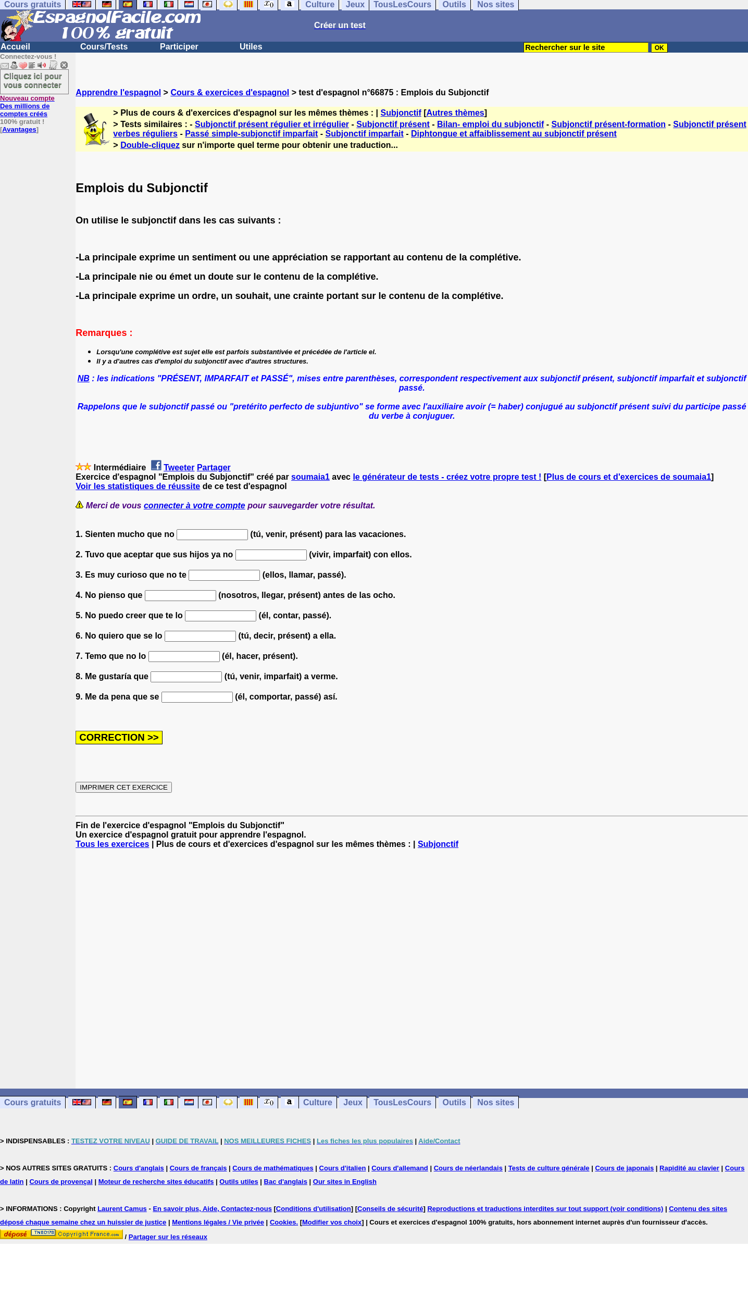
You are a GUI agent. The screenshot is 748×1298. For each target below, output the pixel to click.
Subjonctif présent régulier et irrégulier (272, 124)
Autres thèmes (455, 112)
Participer (179, 46)
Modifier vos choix (331, 1222)
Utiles (251, 46)
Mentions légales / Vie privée (218, 1222)
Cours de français (198, 1168)
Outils (454, 1102)
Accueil (15, 46)
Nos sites (495, 1102)
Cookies (283, 1222)
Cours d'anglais (139, 1168)
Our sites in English (345, 1181)
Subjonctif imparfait (365, 133)
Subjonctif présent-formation (609, 124)
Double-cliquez (150, 145)
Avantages (19, 129)
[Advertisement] (412, 969)
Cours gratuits (32, 1102)
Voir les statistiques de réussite (138, 486)
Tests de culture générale (549, 1168)
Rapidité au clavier (689, 1168)
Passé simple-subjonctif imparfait (251, 133)
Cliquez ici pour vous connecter (33, 80)
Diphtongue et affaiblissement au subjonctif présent (514, 133)
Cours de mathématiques (272, 1168)
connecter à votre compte (194, 505)
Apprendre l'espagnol (118, 92)
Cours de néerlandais (468, 1168)
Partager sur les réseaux (168, 1237)
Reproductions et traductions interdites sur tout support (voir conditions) (545, 1209)
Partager (214, 467)
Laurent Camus (122, 1209)
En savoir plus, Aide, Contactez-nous (212, 1209)
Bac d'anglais (285, 1181)
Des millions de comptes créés (27, 106)
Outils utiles (238, 1181)
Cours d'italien (342, 1168)
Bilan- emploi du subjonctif (490, 124)
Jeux (352, 1102)
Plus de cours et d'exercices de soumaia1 (628, 476)
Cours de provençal (60, 1181)
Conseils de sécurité (390, 1209)
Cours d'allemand (399, 1168)
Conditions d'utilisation (313, 1209)
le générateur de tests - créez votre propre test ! (447, 476)
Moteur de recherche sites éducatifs (156, 1181)
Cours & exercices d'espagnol (229, 92)
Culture (317, 1102)
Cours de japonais (624, 1168)
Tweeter (179, 467)
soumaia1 (310, 476)
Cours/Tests (104, 46)
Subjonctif (401, 112)
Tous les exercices (112, 844)
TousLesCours (402, 1102)
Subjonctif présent (392, 124)
